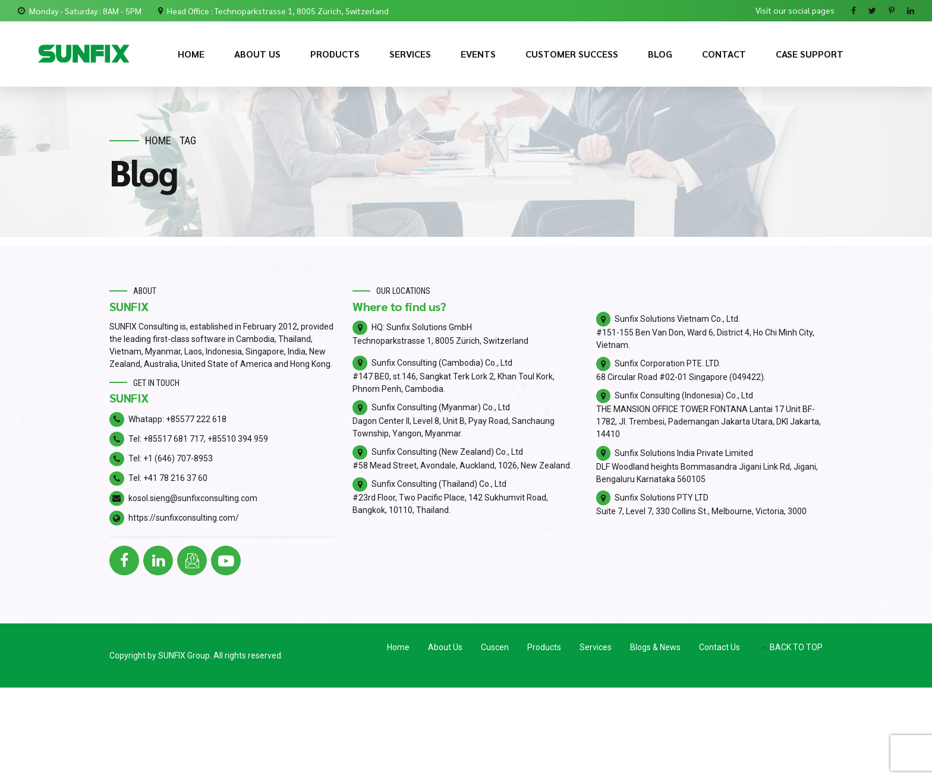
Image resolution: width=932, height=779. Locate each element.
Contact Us (719, 647)
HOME (191, 54)
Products (544, 647)
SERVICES (410, 54)
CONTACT (724, 54)
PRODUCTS (335, 54)
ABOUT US (257, 54)
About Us (445, 647)
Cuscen (495, 647)
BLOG (660, 54)
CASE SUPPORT (809, 54)
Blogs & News (655, 647)
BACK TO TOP (796, 647)
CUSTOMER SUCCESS (571, 54)
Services (596, 647)
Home (158, 140)
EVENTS (478, 54)
